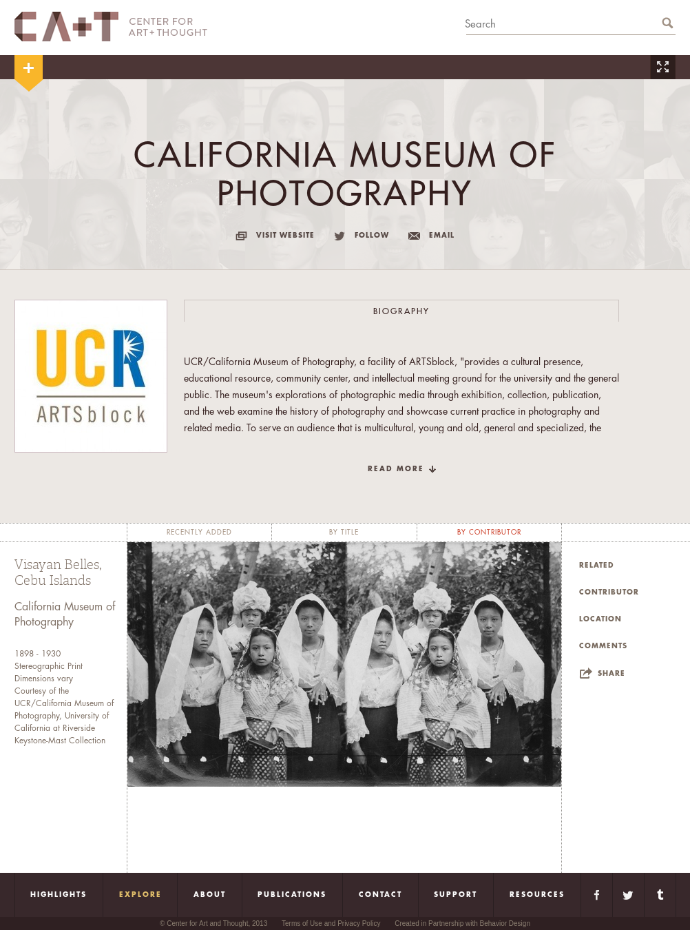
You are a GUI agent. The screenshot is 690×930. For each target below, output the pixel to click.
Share (611, 673)
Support (455, 894)
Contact (380, 894)
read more (396, 469)
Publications (292, 894)
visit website (285, 235)
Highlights (58, 894)
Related (596, 565)
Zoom (662, 67)
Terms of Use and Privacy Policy (331, 923)
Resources (537, 894)
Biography (401, 311)
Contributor (609, 592)
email (441, 235)
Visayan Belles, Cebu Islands (57, 573)
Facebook (596, 895)
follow (372, 235)
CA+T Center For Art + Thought (110, 26)
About (210, 894)
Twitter (628, 895)
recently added (199, 532)
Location (600, 619)
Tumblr (660, 895)
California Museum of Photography (64, 614)
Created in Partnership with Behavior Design (462, 923)
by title (344, 532)
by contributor (489, 532)
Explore (140, 894)
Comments (603, 646)
